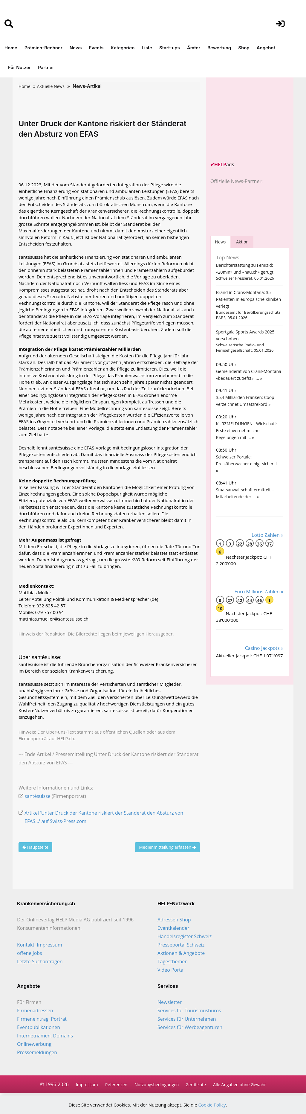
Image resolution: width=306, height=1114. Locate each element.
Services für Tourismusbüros (189, 1010)
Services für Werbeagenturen (189, 1027)
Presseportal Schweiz (180, 944)
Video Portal (171, 970)
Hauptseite (35, 847)
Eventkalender (173, 928)
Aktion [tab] (242, 242)
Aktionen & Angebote (181, 953)
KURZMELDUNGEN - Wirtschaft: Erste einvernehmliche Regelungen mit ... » (246, 430)
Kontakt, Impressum (39, 944)
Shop (243, 48)
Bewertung (219, 48)
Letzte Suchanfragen (39, 961)
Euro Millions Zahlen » (258, 591)
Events (96, 48)
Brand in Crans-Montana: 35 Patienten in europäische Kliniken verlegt (248, 299)
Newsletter (169, 1002)
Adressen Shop (174, 919)
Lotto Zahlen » (267, 535)
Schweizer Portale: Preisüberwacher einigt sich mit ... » (248, 463)
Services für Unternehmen (186, 1019)
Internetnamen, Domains (45, 1035)
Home (10, 48)
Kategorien (123, 48)
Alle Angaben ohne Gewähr (239, 1084)
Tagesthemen (172, 961)
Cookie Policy (212, 1105)
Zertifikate (196, 1084)
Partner (46, 67)
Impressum (87, 1084)
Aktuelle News (51, 86)
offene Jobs (29, 953)
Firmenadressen (35, 1010)
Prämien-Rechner (43, 48)
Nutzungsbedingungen (156, 1084)
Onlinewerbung (34, 1044)
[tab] (220, 242)
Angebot (266, 48)
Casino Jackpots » (264, 648)
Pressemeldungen (37, 1052)
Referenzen (116, 1084)
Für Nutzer (19, 67)
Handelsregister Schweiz (184, 936)
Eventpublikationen (38, 1027)
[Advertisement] (255, 119)
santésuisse (38, 796)
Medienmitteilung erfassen (167, 847)
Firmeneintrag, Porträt (42, 1019)
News (76, 48)
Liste (147, 48)
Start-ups (169, 48)
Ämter (193, 48)
